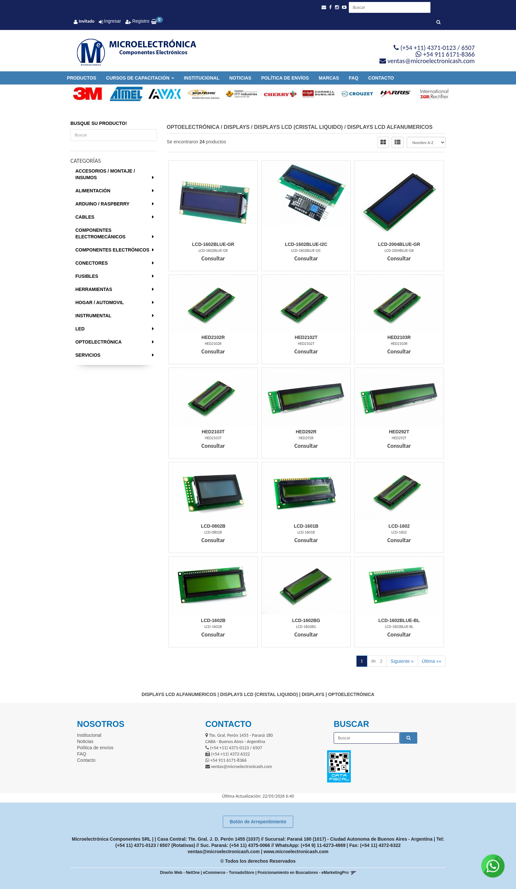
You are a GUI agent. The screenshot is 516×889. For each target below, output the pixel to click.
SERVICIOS (87, 355)
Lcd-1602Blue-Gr (213, 244)
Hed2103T (213, 431)
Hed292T (399, 431)
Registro (140, 21)
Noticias (240, 78)
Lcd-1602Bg (306, 620)
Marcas (329, 78)
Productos (81, 78)
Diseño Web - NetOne (180, 872)
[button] (324, 7)
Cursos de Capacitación (140, 78)
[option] (84, 94)
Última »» (431, 661)
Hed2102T (306, 337)
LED (80, 328)
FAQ (353, 78)
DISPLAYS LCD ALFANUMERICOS (389, 127)
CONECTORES (91, 263)
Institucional (201, 78)
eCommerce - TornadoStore (228, 872)
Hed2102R (213, 337)
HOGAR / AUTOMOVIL (99, 302)
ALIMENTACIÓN (92, 190)
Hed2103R (399, 337)
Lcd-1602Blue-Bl (399, 620)
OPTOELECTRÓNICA (98, 342)
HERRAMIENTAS (93, 289)
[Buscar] (438, 22)
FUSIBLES (86, 276)
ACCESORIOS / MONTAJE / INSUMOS (105, 174)
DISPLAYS (237, 127)
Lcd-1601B (306, 526)
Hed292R (306, 431)
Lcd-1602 (399, 526)
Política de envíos (285, 78)
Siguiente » (402, 661)
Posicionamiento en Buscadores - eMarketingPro (303, 872)
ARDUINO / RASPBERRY (102, 203)
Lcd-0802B (213, 526)
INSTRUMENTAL (93, 315)
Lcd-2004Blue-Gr (399, 244)
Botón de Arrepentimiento (258, 821)
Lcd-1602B (213, 620)
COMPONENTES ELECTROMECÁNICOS (100, 233)
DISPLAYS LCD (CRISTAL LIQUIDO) (298, 127)
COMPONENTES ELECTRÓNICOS (112, 249)
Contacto (381, 78)
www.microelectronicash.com (296, 851)
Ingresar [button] (112, 21)
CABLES (84, 217)
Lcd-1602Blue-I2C (306, 244)
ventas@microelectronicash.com (224, 851)
